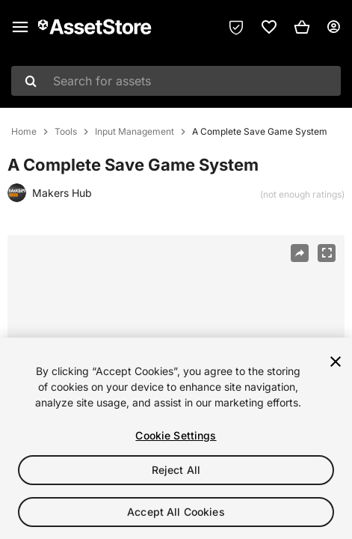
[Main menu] (20, 27)
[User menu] (333, 26)
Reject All (176, 469)
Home (24, 132)
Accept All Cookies (176, 511)
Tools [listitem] (66, 132)
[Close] (336, 361)
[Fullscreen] (327, 253)
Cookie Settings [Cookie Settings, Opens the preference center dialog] (175, 435)
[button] (302, 27)
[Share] (300, 253)
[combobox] (176, 81)
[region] (176, 438)
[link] (269, 27)
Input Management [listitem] (134, 132)
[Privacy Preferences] (236, 27)
